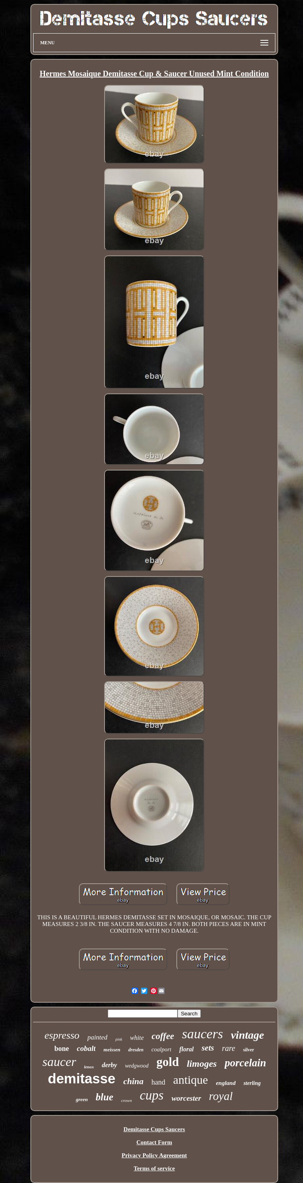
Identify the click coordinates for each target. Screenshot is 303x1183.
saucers (202, 1033)
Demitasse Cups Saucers (154, 1129)
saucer (59, 1061)
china (133, 1081)
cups (152, 1095)
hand (158, 1082)
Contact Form (154, 1142)
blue (104, 1097)
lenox (89, 1066)
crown (126, 1100)
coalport (162, 1049)
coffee (163, 1036)
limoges (202, 1063)
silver (248, 1050)
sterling (252, 1083)
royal (221, 1096)
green (82, 1099)
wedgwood (137, 1066)
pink (118, 1039)
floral (186, 1049)
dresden (136, 1050)
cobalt (86, 1048)
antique (190, 1079)
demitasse (81, 1078)
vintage (247, 1035)
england (226, 1083)
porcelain (245, 1063)
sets (208, 1048)
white (137, 1037)
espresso (62, 1035)
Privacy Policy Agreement (154, 1155)
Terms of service (154, 1168)
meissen (111, 1050)
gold (168, 1062)
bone (61, 1049)
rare (228, 1048)
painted (97, 1037)
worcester (186, 1098)
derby (109, 1065)
